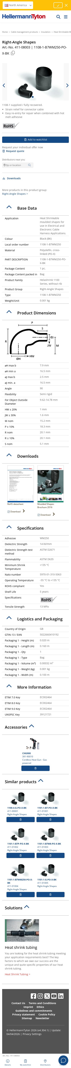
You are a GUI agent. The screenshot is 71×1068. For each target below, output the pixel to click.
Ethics (40, 1007)
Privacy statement (23, 1014)
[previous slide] (4, 85)
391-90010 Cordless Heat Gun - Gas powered (35, 751)
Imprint (28, 1007)
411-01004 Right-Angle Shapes (20, 877)
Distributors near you (13, 159)
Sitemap (27, 1018)
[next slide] (67, 85)
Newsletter (42, 1018)
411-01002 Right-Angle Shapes (20, 839)
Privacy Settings (32, 1034)
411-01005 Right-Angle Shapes (50, 875)
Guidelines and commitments (33, 1010)
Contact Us (18, 1003)
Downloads (11, 178)
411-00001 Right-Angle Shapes (20, 803)
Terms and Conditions (42, 1003)
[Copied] (12, 53)
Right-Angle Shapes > (15, 193)
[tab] (35, 208)
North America (18, 5)
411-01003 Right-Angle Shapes (50, 839)
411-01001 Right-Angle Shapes (50, 803)
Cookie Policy (46, 1014)
